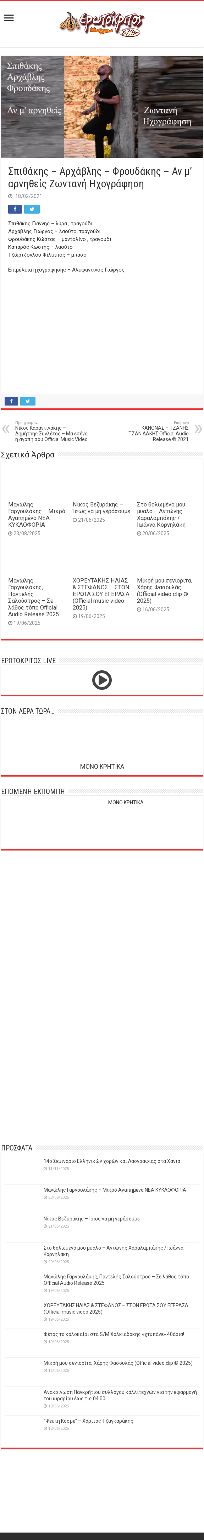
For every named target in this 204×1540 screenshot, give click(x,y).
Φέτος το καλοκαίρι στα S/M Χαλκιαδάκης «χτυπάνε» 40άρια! (114, 1334)
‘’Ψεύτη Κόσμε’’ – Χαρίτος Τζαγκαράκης (88, 1421)
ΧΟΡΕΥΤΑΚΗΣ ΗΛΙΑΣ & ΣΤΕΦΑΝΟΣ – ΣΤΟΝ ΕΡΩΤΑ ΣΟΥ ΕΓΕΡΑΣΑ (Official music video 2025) (101, 594)
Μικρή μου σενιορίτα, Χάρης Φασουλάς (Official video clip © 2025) (164, 590)
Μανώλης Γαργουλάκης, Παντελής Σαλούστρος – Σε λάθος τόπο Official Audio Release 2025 (33, 597)
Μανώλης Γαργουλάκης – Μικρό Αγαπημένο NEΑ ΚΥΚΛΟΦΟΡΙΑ (36, 514)
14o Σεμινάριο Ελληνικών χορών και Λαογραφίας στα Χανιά (112, 1161)
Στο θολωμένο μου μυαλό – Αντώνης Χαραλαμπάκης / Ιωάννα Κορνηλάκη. (162, 514)
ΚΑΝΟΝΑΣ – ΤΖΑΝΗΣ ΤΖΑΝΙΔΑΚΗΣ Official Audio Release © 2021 (152, 431)
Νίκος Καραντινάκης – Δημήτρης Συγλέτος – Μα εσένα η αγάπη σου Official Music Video (51, 431)
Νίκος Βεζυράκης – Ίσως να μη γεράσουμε (101, 508)
